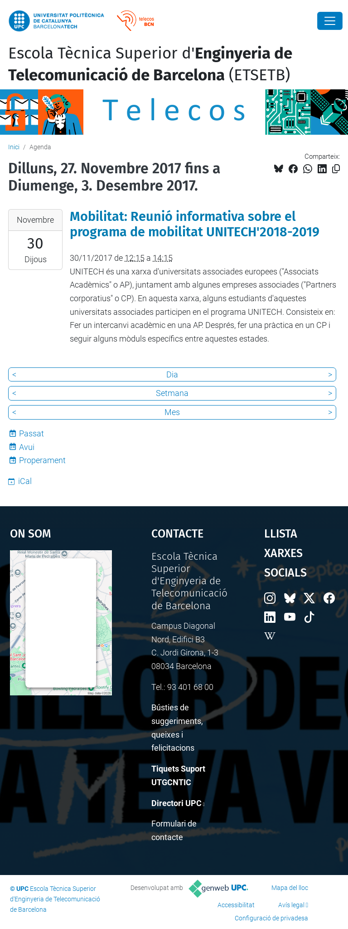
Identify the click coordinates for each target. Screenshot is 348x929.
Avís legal (291, 905)
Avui (26, 447)
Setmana (172, 393)
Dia (172, 374)
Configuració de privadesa (271, 918)
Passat (31, 433)
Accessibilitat (236, 905)
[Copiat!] (336, 169)
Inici (13, 147)
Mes (172, 412)
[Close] (330, 21)
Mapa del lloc (289, 887)
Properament (42, 460)
